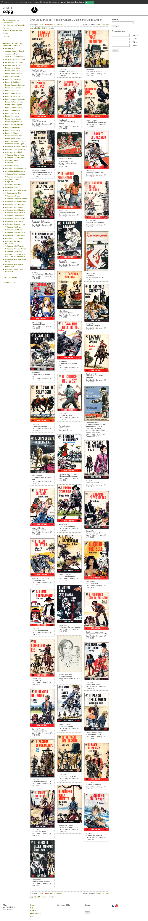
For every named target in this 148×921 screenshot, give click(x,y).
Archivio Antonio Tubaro (14, 62)
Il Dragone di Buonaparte (68, 476)
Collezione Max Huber (13, 184)
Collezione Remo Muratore (15, 210)
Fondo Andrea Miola (12, 110)
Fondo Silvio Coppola (13, 88)
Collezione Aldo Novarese (14, 216)
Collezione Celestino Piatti (15, 218)
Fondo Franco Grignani (13, 105)
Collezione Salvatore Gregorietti (13, 181)
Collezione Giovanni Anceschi (16, 146)
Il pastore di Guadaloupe (41, 781)
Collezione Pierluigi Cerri (14, 165)
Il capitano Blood (38, 324)
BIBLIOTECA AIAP (10, 277)
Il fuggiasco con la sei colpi (96, 634)
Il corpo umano (65, 428)
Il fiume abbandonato (40, 630)
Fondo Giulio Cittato (12, 82)
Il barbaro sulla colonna (95, 222)
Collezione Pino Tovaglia (14, 238)
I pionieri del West (39, 122)
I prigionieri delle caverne (96, 122)
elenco (99, 25)
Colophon (33, 908)
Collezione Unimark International (12, 242)
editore (52, 25)
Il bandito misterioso (67, 213)
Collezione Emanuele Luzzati (16, 199)
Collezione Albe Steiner (14, 230)
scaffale (106, 25)
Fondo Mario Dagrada (13, 93)
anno (41, 25)
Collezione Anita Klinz (13, 193)
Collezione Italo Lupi (12, 196)
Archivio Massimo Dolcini (14, 51)
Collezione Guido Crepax (15, 171)
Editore (135, 42)
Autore (135, 35)
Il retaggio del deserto (67, 776)
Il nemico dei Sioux (39, 731)
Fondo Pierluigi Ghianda (14, 102)
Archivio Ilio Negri (11, 54)
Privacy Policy (35, 913)
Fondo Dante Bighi (12, 76)
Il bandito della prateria (41, 223)
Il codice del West (65, 415)
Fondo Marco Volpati (13, 139)
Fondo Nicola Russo (12, 130)
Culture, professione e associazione (11, 21)
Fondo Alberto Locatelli (13, 108)
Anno (135, 45)
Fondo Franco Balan (12, 71)
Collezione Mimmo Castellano (12, 162)
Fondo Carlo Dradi (12, 90)
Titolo (135, 39)
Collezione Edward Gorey (14, 177)
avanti (51, 28)
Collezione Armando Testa (15, 235)
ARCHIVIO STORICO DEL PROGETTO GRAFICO (13, 44)
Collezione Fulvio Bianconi (15, 149)
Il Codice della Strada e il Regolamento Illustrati (95, 425)
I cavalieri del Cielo (39, 72)
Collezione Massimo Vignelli (15, 249)
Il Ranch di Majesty (93, 784)
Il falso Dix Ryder (38, 580)
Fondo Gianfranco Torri (13, 136)
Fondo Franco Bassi (12, 68)
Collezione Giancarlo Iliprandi (16, 190)
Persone (6, 28)
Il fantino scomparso (67, 526)
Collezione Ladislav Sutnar (15, 233)
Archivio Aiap (10, 48)
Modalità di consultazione (12, 31)
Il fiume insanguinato (67, 576)
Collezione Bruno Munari (14, 207)
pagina (32, 28)
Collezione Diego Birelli (13, 152)
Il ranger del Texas (39, 831)
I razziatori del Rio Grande (42, 172)
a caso (59, 25)
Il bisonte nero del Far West (42, 274)
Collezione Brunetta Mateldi (15, 201)
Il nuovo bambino (65, 676)
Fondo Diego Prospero (13, 122)
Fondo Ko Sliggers (12, 133)
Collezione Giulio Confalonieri (16, 168)
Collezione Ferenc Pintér (14, 221)
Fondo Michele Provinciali (14, 124)
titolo (47, 25)
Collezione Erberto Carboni (15, 155)
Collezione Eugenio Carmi (14, 158)
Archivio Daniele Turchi (13, 65)
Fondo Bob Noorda (12, 116)
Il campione (90, 275)
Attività (5, 33)
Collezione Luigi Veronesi (14, 246)
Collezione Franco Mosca (14, 204)
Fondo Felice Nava (12, 113)
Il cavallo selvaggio (39, 426)
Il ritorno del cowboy (94, 835)
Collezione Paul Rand (13, 227)
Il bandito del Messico (94, 173)
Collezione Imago (11, 187)
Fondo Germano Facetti (14, 96)
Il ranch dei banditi (66, 726)
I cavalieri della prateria (68, 71)
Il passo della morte (93, 734)
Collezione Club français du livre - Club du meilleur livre (15, 256)
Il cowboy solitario (39, 530)
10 (39, 28)
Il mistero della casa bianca (69, 627)
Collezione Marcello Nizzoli (15, 213)
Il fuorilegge (36, 680)
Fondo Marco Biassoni (13, 74)
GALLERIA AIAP (9, 282)
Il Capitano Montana (66, 313)
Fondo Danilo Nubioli (13, 119)
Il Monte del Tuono (93, 684)
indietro (44, 28)
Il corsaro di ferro (92, 483)
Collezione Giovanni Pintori (15, 224)
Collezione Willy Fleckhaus (15, 174)
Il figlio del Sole (92, 583)
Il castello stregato (93, 326)
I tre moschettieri (65, 159)
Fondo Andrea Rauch (13, 127)
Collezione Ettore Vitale (14, 252)
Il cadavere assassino (67, 263)
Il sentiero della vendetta (68, 827)
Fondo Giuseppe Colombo (15, 85)
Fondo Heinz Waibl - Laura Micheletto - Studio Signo (15, 143)
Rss (31, 916)
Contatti (6, 36)
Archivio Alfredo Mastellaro (15, 56)
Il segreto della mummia (41, 881)
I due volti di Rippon (93, 71)
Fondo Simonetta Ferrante (15, 99)
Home (32, 905)
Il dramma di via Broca (94, 533)
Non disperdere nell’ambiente (14, 25)
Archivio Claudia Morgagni (15, 59)
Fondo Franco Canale (13, 79)
